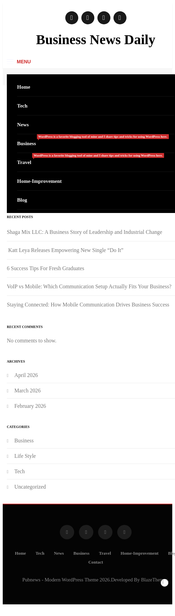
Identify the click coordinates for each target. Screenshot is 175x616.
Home (23, 87)
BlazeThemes (154, 579)
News (23, 124)
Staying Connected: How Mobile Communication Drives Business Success (88, 304)
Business (93, 140)
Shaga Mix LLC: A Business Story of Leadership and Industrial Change (84, 232)
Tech (22, 106)
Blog (22, 200)
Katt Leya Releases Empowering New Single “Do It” (65, 250)
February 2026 (30, 406)
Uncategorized (30, 487)
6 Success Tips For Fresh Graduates (45, 268)
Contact (95, 562)
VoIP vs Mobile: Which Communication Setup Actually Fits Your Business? (89, 286)
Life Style (25, 456)
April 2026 (26, 375)
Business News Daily (96, 39)
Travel (90, 159)
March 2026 (27, 390)
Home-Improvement (39, 181)
